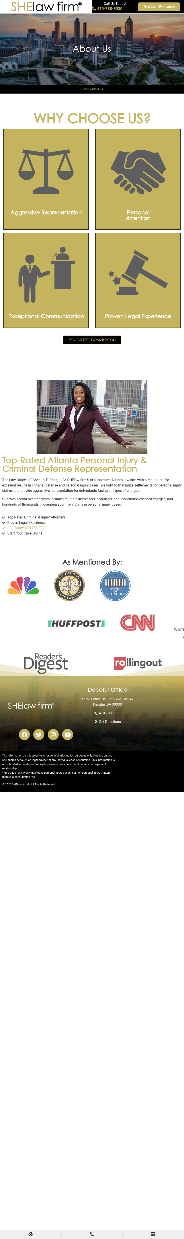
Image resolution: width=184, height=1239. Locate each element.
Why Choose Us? (92, 118)
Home (85, 89)
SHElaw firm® (20, 784)
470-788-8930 (107, 8)
